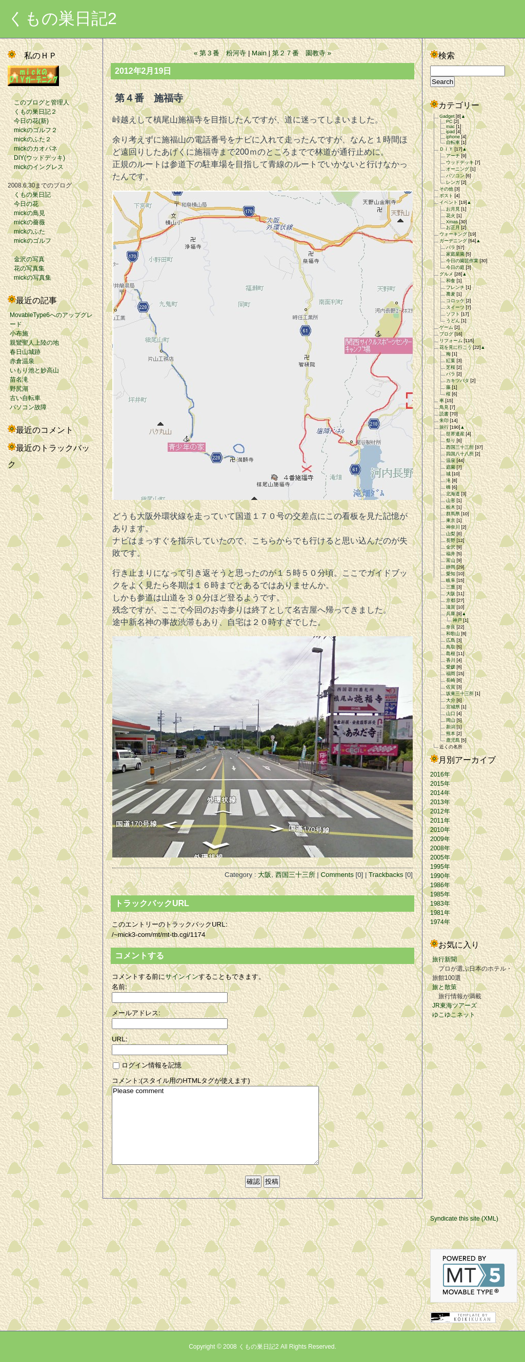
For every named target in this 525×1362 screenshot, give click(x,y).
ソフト (453, 314)
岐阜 (450, 580)
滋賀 (450, 607)
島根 (450, 653)
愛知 (450, 573)
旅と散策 (444, 987)
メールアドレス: (136, 1013)
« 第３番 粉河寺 (220, 53)
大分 (450, 700)
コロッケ (455, 300)
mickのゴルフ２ (32, 130)
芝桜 (450, 367)
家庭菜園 (455, 254)
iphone (453, 136)
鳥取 (450, 646)
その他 (446, 189)
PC (449, 121)
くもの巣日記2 (62, 18)
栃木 (450, 507)
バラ (450, 247)
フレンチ (455, 287)
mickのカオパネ (32, 148)
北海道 (453, 493)
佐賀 (450, 686)
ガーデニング (453, 240)
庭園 (450, 467)
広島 (450, 640)
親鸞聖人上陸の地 (34, 342)
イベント (448, 202)
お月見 (453, 209)
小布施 (19, 333)
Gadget (447, 116)
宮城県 (453, 706)
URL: (119, 1039)
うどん (453, 320)
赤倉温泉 (22, 361)
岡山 (450, 720)
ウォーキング (453, 234)
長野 (450, 540)
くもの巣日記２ (32, 111)
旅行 (444, 427)
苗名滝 (19, 379)
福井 (450, 553)
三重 (450, 587)
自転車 (453, 142)
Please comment (215, 1125)
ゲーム (446, 327)
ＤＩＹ (446, 149)
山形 (450, 500)
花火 (450, 215)
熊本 (450, 733)
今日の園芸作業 (462, 260)
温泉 (450, 460)
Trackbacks (386, 874)
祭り (450, 440)
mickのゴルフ (29, 240)
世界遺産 (455, 433)
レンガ (453, 182)
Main (259, 53)
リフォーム (450, 340)
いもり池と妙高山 (34, 370)
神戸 (457, 620)
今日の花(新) (28, 120)
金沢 (450, 547)
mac (450, 126)
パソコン (455, 175)
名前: (119, 987)
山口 (450, 713)
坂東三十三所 (460, 693)
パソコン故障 (28, 407)
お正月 (453, 227)
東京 (450, 520)
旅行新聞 (444, 959)
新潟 (450, 726)
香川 (450, 660)
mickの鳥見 (26, 213)
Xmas (452, 221)
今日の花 (23, 203)
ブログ (446, 334)
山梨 (450, 533)
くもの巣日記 (29, 194)
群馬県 (453, 513)
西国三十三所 (295, 874)
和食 (450, 280)
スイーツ (455, 307)
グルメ (446, 274)
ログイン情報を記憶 (147, 1065)
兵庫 (450, 613)
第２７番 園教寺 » (301, 53)
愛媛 (450, 666)
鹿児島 (453, 740)
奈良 (450, 627)
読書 (444, 413)
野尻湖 (19, 388)
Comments (336, 874)
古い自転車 (25, 398)
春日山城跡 (25, 351)
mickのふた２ (29, 139)
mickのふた (26, 231)
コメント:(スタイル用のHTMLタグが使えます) (181, 1080)
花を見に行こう (455, 347)
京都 (450, 600)
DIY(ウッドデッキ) (36, 157)
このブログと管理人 (38, 102)
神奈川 (453, 527)
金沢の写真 (26, 259)
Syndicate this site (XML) (464, 1218)
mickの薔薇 (26, 222)
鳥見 (444, 407)
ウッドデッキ (460, 162)
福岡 (450, 673)
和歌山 (453, 633)
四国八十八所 (460, 453)
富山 (450, 560)
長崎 (450, 680)
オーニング (457, 169)
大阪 (264, 874)
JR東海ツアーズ (454, 1005)
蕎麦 (450, 294)
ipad (450, 131)
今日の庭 (455, 267)
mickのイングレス (36, 167)
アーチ (453, 155)
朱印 (444, 420)
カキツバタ (457, 380)
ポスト (446, 195)
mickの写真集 (29, 277)
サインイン (181, 976)
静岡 (450, 567)
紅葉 (450, 360)
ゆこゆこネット (453, 1014)
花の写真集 (26, 268)
